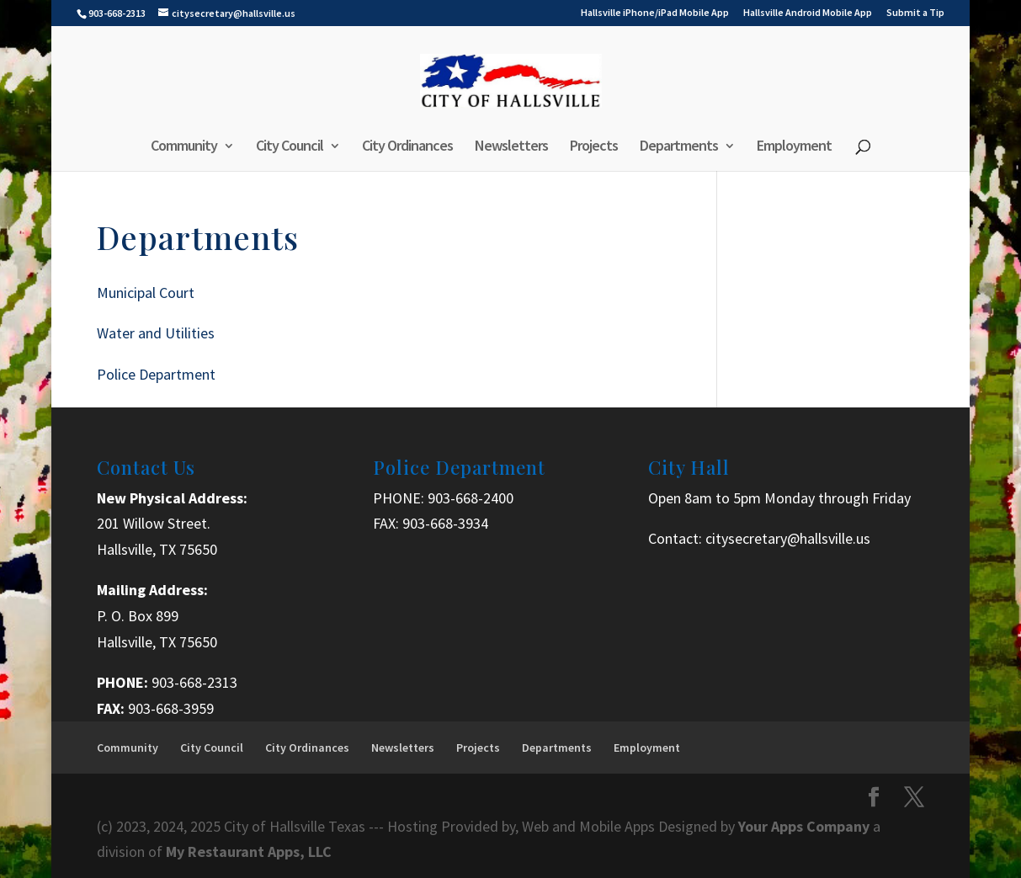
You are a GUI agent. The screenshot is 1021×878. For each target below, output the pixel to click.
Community (184, 147)
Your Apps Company (805, 826)
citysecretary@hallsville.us (787, 538)
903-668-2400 (470, 498)
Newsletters (511, 147)
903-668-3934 (445, 523)
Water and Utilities (156, 333)
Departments (679, 147)
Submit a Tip (915, 13)
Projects (594, 147)
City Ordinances (407, 147)
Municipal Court (145, 292)
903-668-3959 (171, 708)
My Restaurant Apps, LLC (249, 851)
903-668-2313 (194, 682)
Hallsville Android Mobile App (807, 13)
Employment (794, 147)
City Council (289, 147)
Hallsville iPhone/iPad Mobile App (655, 13)
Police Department (156, 374)
